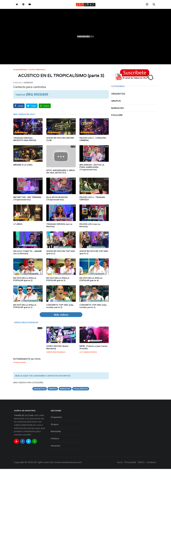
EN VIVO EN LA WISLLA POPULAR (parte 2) (24, 279)
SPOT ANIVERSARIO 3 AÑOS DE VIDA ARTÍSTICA (60, 171)
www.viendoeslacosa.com (68, 462)
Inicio (120, 462)
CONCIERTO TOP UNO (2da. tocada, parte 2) (60, 306)
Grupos (116, 100)
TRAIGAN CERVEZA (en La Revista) (59, 225)
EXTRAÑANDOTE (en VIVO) (27, 359)
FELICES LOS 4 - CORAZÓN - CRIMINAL (93, 139)
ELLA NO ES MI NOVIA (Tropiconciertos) (57, 198)
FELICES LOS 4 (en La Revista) (89, 225)
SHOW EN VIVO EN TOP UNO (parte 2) (60, 252)
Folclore (117, 115)
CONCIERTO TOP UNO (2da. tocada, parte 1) (93, 306)
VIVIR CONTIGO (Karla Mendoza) (57, 347)
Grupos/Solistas (20, 69)
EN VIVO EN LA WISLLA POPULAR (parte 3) (57, 279)
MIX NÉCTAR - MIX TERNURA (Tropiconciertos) (27, 198)
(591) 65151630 (37, 94)
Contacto (151, 462)
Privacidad (130, 462)
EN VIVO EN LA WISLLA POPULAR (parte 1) (24, 306)
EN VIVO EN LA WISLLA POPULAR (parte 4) (90, 279)
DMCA (141, 462)
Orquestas (118, 93)
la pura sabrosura (37, 69)
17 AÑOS (17, 224)
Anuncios (55, 445)
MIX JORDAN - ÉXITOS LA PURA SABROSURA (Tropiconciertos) (91, 167)
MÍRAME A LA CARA (23, 164)
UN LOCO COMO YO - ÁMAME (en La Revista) (27, 252)
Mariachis (117, 108)
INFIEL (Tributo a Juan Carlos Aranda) (93, 347)
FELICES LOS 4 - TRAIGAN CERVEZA (92, 198)
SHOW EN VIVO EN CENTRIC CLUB (60, 139)
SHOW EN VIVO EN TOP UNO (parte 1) (93, 252)
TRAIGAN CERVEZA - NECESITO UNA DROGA (24, 139)
